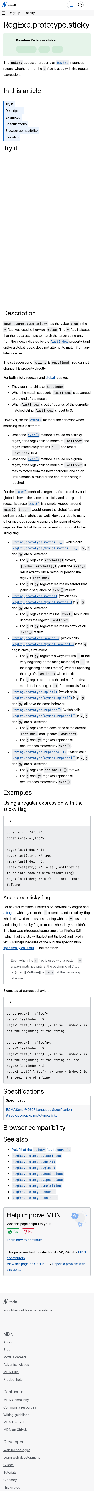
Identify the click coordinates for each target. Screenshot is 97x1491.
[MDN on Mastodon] (28, 1321)
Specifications (16, 124)
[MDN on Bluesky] (13, 1321)
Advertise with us (16, 1364)
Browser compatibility (21, 131)
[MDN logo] (12, 1301)
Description (13, 111)
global (50, 377)
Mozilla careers (15, 1357)
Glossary (10, 1480)
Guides (8, 1465)
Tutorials (9, 1472)
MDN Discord (13, 1422)
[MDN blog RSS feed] (35, 1321)
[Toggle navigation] (89, 5)
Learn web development (21, 1457)
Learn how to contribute (25, 1240)
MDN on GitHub (15, 1430)
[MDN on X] (20, 1321)
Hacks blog (12, 1487)
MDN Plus (11, 1372)
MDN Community (16, 1400)
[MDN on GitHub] (5, 1321)
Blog (6, 1350)
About (8, 1342)
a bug (7, 913)
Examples (12, 117)
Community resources (19, 1407)
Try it (9, 104)
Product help (13, 1379)
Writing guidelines (16, 1415)
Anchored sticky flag (26, 897)
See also (12, 137)
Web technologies (16, 1450)
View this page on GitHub (26, 1264)
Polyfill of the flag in (41, 1150)
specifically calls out (18, 948)
